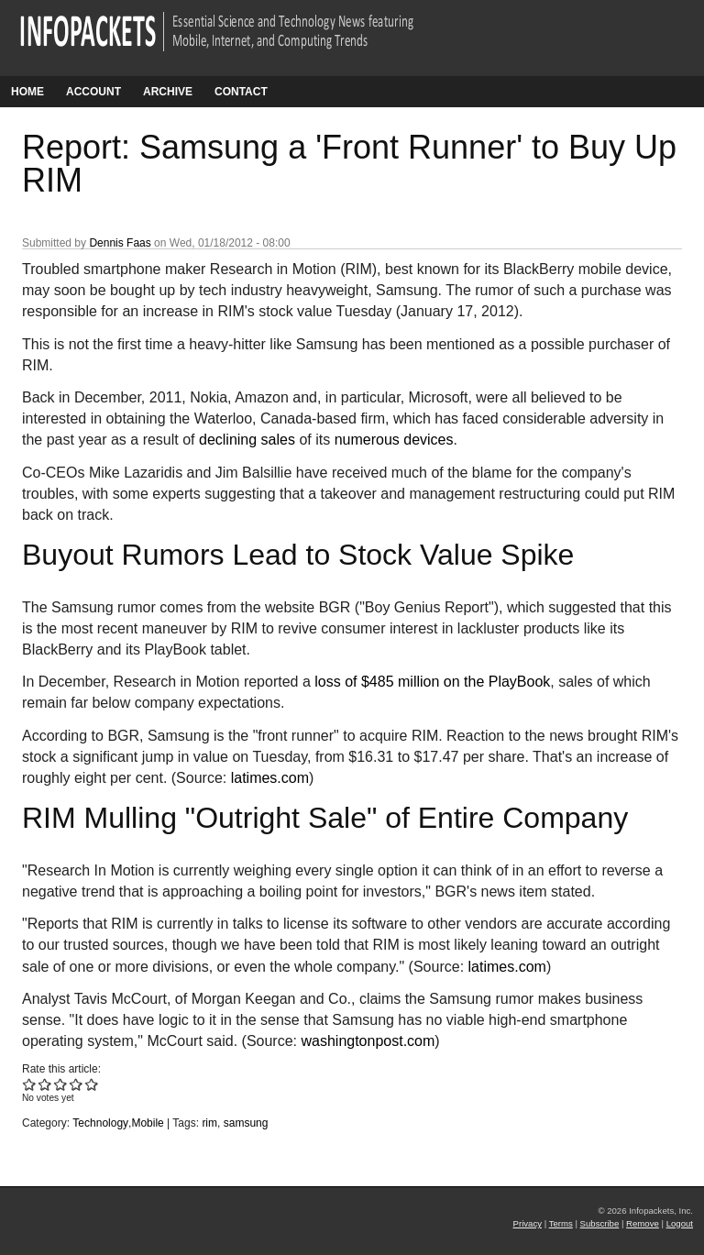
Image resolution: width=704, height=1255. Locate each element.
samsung (246, 1123)
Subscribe (600, 1223)
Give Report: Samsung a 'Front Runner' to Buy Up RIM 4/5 (76, 1084)
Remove (642, 1223)
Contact (241, 91)
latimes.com (270, 778)
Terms (561, 1223)
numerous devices (394, 439)
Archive (167, 91)
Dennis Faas (119, 243)
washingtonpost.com (367, 1041)
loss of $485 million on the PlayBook (432, 681)
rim (209, 1123)
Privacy (527, 1223)
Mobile (147, 1123)
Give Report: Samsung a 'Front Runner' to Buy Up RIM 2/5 (45, 1084)
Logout (679, 1223)
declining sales (247, 439)
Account (93, 91)
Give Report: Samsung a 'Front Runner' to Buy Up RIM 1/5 (30, 1084)
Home (27, 91)
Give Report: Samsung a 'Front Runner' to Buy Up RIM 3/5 (61, 1084)
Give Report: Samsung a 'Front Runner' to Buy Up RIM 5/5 (92, 1084)
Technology (100, 1123)
